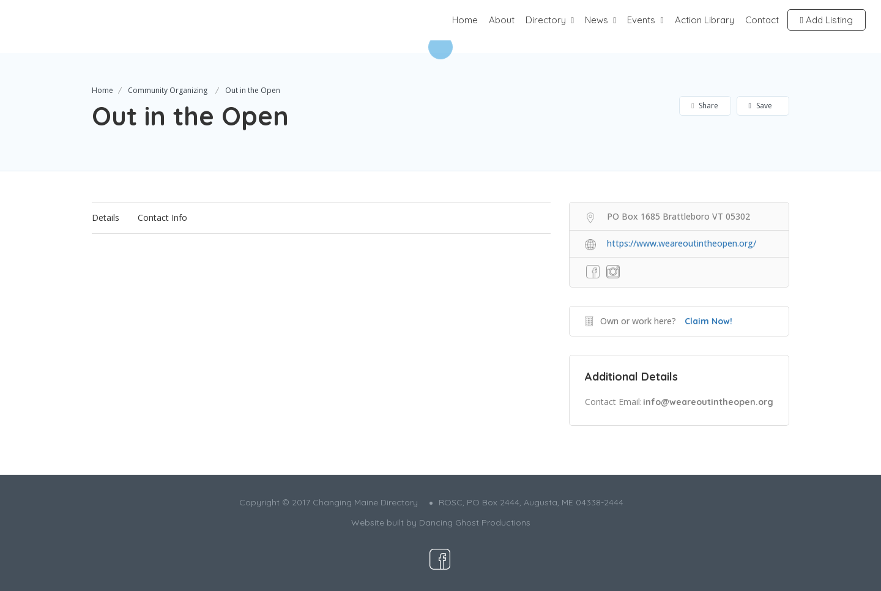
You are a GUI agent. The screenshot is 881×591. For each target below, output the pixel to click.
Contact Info (162, 217)
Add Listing (826, 20)
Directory (546, 20)
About (502, 20)
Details (105, 217)
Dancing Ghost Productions (474, 522)
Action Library (704, 20)
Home (465, 20)
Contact (762, 20)
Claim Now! (708, 321)
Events (641, 20)
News (596, 20)
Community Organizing (167, 90)
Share (704, 105)
